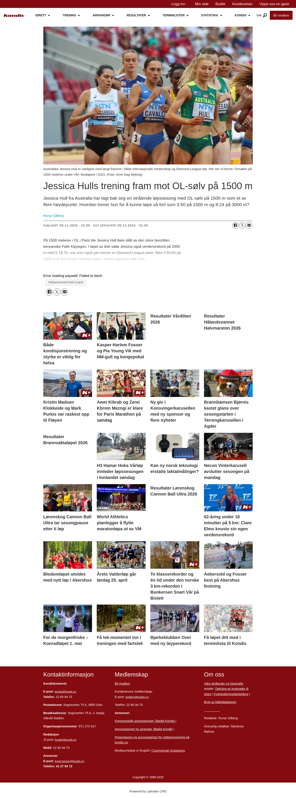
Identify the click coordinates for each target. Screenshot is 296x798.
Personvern (212, 710)
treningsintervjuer (65, 282)
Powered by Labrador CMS (148, 791)
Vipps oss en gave (274, 4)
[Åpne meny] (265, 15)
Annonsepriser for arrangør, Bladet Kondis (144, 729)
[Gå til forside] (13, 15)
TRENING (69, 15)
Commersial (160, 750)
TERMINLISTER (174, 15)
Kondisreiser (242, 4)
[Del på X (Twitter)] (242, 225)
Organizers (177, 750)
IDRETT (40, 15)
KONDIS (240, 15)
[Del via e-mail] (249, 225)
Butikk (220, 4)
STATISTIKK (209, 15)
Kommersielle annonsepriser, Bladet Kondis (145, 721)
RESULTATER (136, 15)
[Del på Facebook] (235, 225)
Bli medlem (281, 15)
